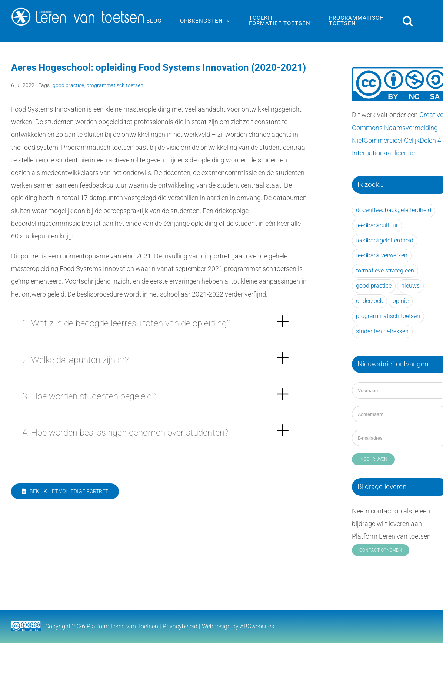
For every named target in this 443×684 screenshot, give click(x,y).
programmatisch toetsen (114, 85)
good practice (68, 85)
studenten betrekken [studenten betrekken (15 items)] (382, 331)
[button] (408, 21)
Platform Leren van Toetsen (122, 626)
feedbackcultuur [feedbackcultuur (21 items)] (377, 225)
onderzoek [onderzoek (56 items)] (369, 300)
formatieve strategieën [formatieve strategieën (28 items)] (385, 270)
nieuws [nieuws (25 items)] (410, 285)
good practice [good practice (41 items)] (374, 285)
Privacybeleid (180, 626)
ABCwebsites (257, 626)
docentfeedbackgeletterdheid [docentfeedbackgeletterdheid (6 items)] (393, 210)
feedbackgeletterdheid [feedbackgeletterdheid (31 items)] (384, 240)
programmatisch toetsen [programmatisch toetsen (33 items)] (388, 316)
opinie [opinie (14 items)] (401, 300)
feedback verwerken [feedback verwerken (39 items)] (381, 255)
